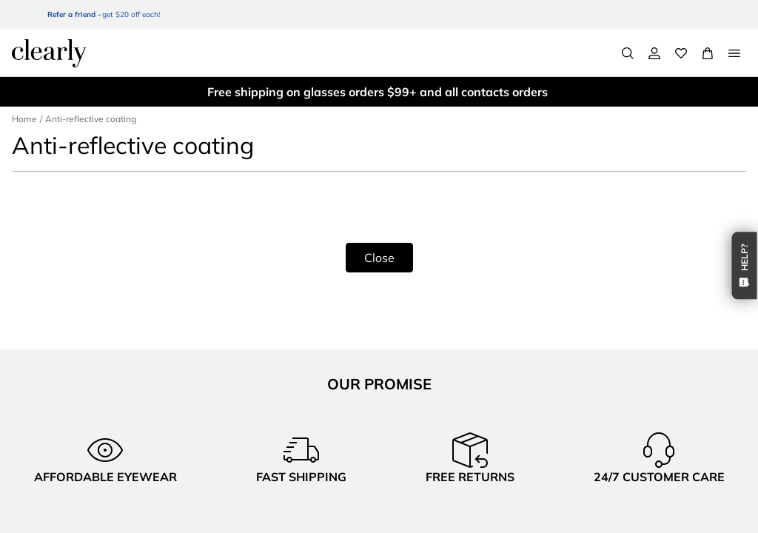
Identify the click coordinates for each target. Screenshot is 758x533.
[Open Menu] (734, 53)
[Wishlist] (681, 53)
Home (24, 118)
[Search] (628, 53)
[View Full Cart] (708, 53)
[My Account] (654, 53)
